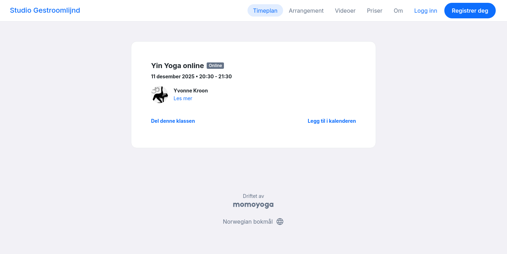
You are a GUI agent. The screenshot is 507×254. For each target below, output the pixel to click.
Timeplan (265, 10)
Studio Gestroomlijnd (45, 10)
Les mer (183, 98)
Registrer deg (470, 10)
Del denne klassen (173, 121)
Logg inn (425, 10)
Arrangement (306, 10)
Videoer (345, 10)
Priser (374, 10)
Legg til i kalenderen (332, 121)
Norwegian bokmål (253, 221)
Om (398, 10)
